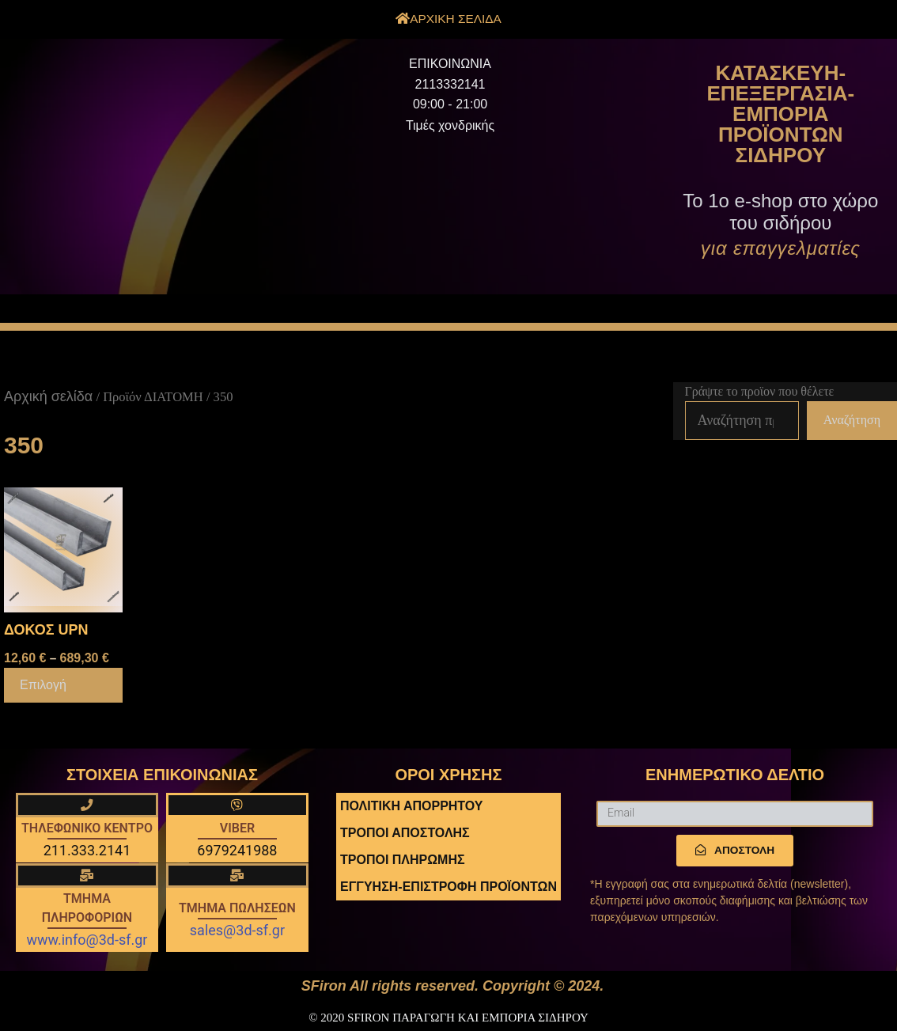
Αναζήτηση (851, 419)
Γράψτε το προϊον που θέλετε (760, 391)
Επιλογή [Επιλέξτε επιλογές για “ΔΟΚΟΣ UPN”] (43, 685)
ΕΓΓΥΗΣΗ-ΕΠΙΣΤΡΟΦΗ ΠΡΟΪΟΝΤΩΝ (448, 886)
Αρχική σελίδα (48, 396)
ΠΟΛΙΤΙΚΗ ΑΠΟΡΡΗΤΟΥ (411, 806)
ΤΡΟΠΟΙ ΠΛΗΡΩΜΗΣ (402, 859)
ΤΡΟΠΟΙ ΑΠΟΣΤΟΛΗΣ (405, 833)
